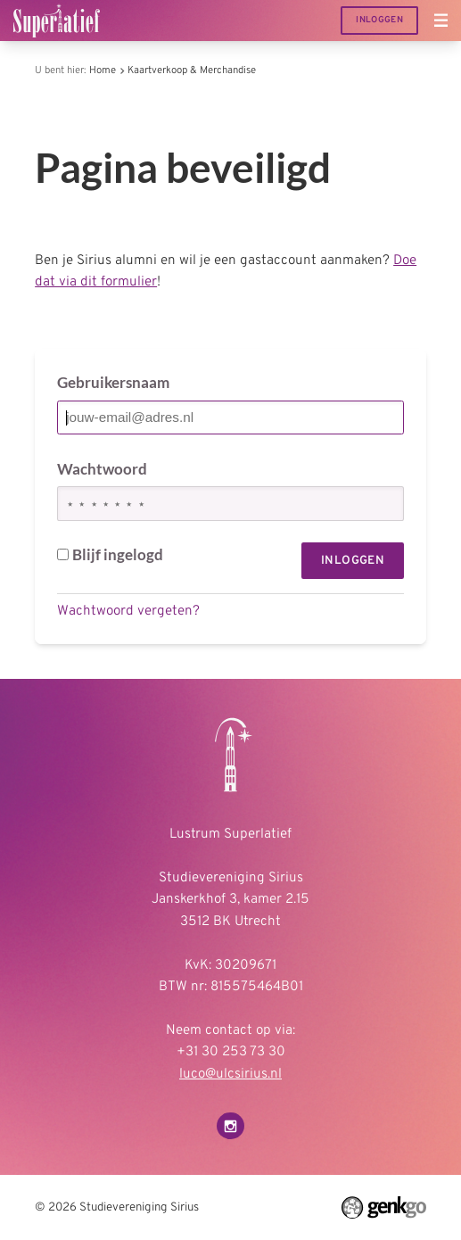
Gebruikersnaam (113, 382)
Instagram (230, 1126)
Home (102, 70)
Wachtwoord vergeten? (128, 611)
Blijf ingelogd (110, 554)
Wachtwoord (102, 468)
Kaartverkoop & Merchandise (192, 70)
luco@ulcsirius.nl (230, 1074)
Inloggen (379, 20)
